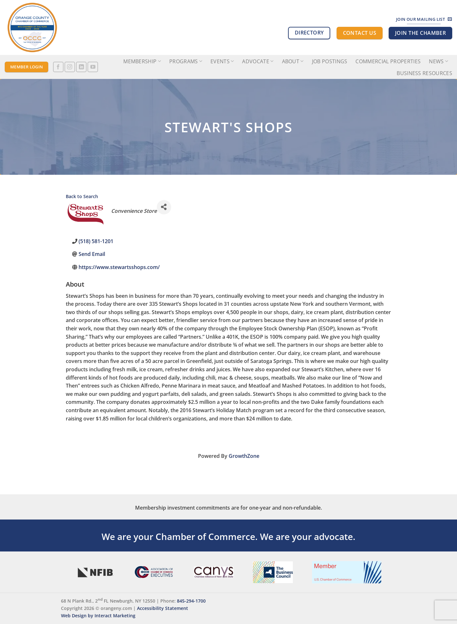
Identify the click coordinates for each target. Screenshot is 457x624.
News (438, 61)
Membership (142, 61)
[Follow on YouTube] (93, 67)
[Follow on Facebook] (58, 67)
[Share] (164, 207)
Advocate (257, 61)
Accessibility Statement (162, 608)
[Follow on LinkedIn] (81, 67)
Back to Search (82, 196)
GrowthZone (244, 455)
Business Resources (424, 73)
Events (222, 61)
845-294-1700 (191, 601)
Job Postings (329, 61)
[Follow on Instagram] (70, 67)
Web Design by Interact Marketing (98, 615)
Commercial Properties (388, 61)
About (293, 61)
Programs (185, 61)
